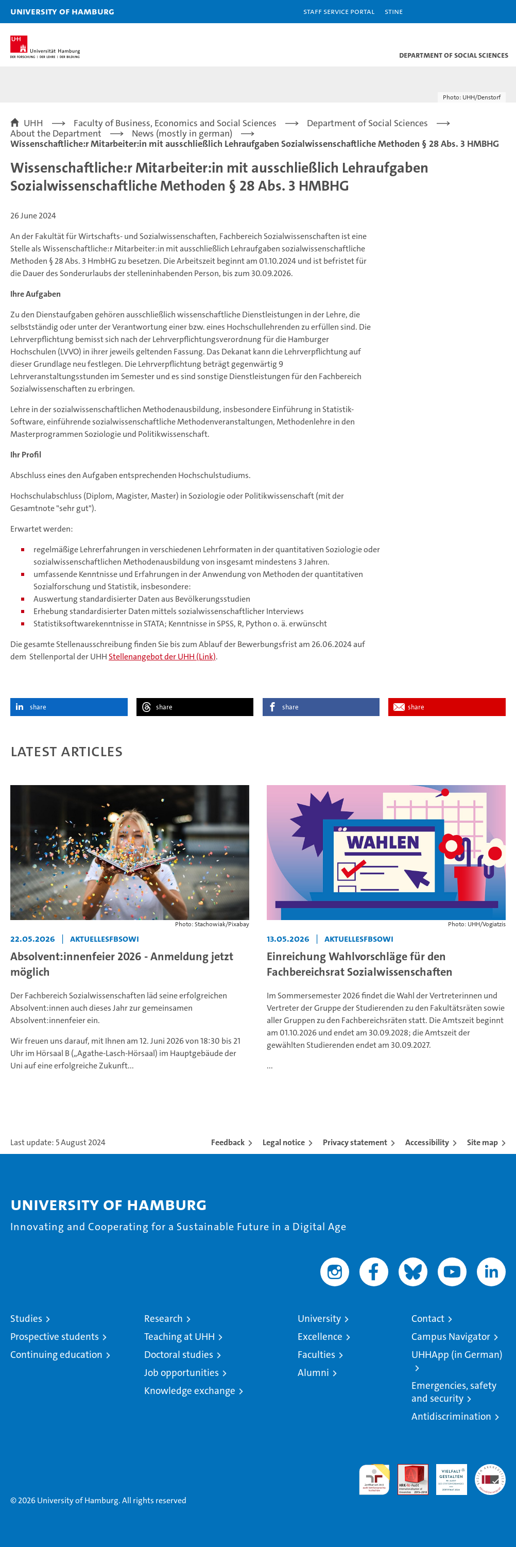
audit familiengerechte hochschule (374, 1479)
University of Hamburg (62, 11)
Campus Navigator (450, 1336)
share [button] (38, 707)
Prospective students (54, 1336)
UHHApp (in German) (457, 1354)
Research (163, 1318)
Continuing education (56, 1354)
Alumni (313, 1372)
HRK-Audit (446, 1475)
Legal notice (284, 1142)
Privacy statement (355, 1142)
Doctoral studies (178, 1354)
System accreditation (490, 1475)
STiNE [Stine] (394, 11)
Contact (427, 1318)
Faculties (316, 1354)
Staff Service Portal (338, 11)
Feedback (228, 1142)
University (319, 1318)
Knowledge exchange (189, 1390)
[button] (476, 11)
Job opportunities (181, 1372)
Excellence (320, 1336)
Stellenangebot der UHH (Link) (162, 656)
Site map (482, 1142)
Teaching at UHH (179, 1336)
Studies (26, 1318)
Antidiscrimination (451, 1416)
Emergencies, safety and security (453, 1392)
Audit (407, 1469)
